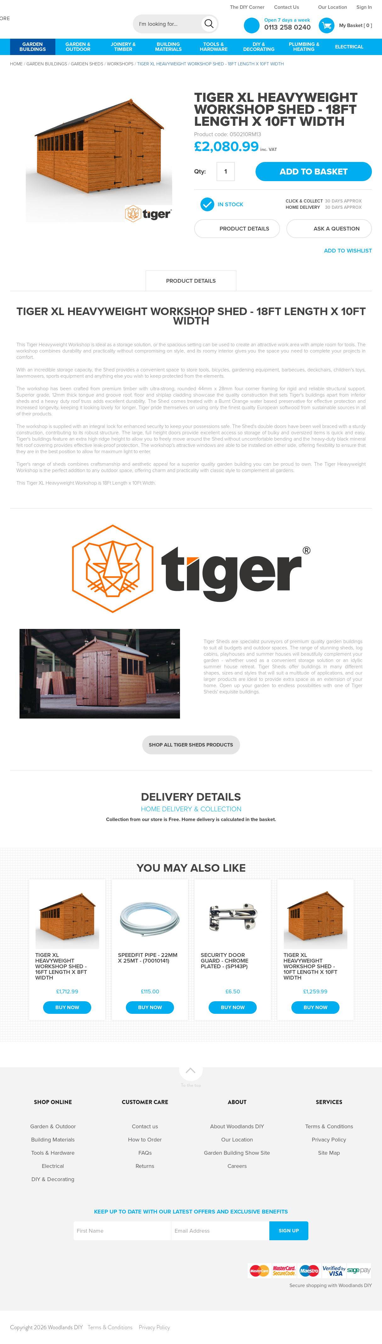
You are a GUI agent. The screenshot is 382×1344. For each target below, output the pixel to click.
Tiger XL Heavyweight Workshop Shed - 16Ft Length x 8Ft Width (61, 966)
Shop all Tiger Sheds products (191, 745)
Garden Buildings (46, 64)
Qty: (200, 171)
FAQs (145, 1152)
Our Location (332, 7)
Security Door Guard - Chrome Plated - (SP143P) (224, 961)
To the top (191, 1084)
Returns (145, 1166)
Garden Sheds (87, 64)
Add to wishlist (348, 250)
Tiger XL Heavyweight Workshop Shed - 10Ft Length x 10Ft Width (310, 966)
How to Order (145, 1139)
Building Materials (53, 1139)
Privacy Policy (329, 1139)
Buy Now (67, 1007)
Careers (237, 1166)
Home (16, 64)
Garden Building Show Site (237, 1152)
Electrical (53, 1166)
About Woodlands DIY (237, 1126)
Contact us (145, 1126)
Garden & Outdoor (53, 1126)
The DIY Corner (247, 7)
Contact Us (286, 7)
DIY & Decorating (52, 1179)
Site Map (329, 1152)
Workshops (120, 64)
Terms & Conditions (329, 1126)
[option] (99, 149)
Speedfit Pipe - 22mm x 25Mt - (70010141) (147, 958)
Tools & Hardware (53, 1152)
